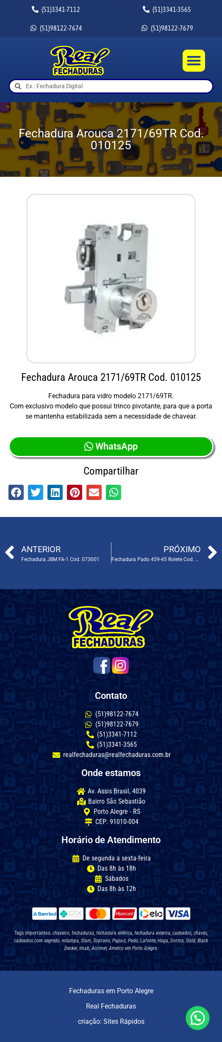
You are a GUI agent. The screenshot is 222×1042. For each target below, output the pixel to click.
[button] (194, 61)
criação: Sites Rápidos (111, 1021)
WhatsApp (111, 446)
